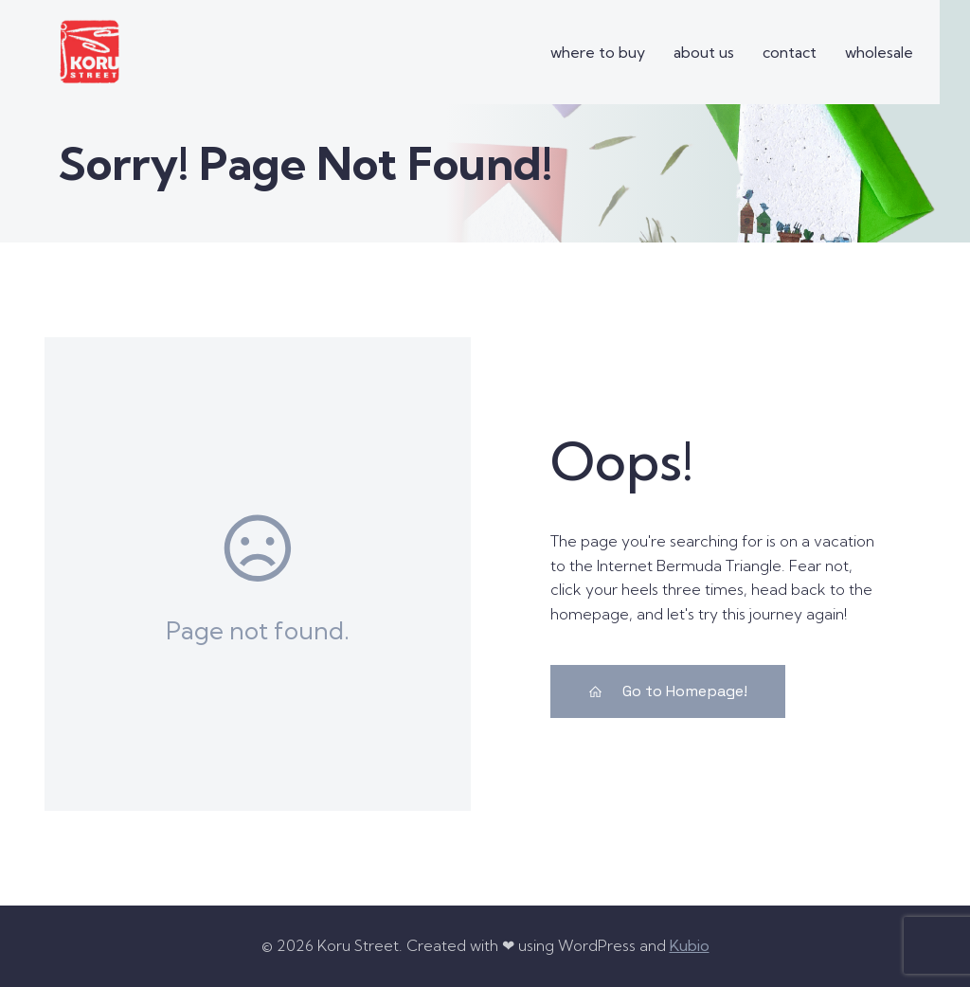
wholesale (879, 52)
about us (704, 52)
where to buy (597, 52)
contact (790, 52)
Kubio (690, 945)
